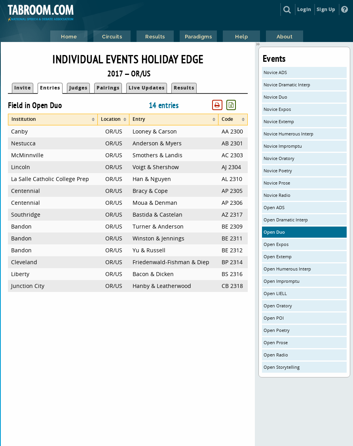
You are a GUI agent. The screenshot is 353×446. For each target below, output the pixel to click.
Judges (78, 87)
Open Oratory (278, 306)
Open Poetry (277, 330)
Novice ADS (275, 72)
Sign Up (326, 9)
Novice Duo (275, 97)
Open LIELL (275, 293)
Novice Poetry (278, 170)
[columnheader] (53, 120)
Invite (22, 87)
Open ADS (274, 207)
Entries (50, 87)
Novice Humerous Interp (288, 134)
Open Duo (274, 232)
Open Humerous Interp (287, 269)
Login (304, 9)
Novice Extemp (279, 121)
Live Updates (147, 87)
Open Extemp (278, 256)
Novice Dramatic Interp (287, 85)
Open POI (274, 318)
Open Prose (276, 342)
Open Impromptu (282, 281)
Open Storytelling (282, 367)
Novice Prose (277, 183)
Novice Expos (277, 109)
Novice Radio (277, 195)
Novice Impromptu (283, 146)
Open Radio (276, 355)
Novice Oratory (279, 158)
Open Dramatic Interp (286, 220)
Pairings (108, 87)
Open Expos (276, 244)
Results (184, 87)
